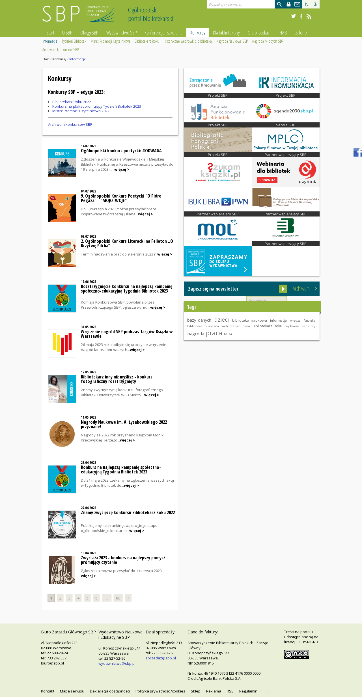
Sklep (196, 691)
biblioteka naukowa (249, 320)
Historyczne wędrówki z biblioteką (188, 41)
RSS (230, 691)
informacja (278, 320)
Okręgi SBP (89, 32)
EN (315, 4)
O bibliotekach (260, 32)
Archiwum (301, 288)
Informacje (49, 41)
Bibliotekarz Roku (147, 41)
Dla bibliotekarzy (226, 32)
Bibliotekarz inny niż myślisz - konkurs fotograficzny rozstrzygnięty (116, 379)
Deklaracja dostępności (110, 691)
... (106, 598)
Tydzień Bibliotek (74, 41)
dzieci (221, 319)
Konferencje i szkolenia (163, 32)
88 (118, 598)
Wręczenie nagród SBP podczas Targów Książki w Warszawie (127, 333)
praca (214, 332)
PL (306, 4)
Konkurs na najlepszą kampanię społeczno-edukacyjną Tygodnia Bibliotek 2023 (121, 469)
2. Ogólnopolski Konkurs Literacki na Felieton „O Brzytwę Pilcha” (127, 243)
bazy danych (199, 320)
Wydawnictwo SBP (121, 32)
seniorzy (308, 326)
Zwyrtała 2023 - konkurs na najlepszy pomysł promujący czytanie (123, 559)
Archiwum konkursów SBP (60, 49)
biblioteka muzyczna (203, 326)
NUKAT (229, 334)
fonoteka (309, 320)
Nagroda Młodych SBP (267, 41)
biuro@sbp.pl (52, 663)
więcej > (121, 169)
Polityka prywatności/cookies (160, 691)
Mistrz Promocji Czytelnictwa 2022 (80, 110)
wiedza (295, 320)
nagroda (195, 333)
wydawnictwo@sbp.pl (116, 663)
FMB (283, 32)
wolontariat (230, 326)
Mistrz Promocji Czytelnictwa (110, 41)
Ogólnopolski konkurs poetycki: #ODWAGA (121, 150)
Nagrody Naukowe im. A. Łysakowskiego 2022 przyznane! (124, 424)
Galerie (300, 32)
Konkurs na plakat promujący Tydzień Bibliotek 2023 (96, 106)
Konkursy (197, 32)
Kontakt (47, 691)
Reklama (213, 691)
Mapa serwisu (72, 691)
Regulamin (248, 691)
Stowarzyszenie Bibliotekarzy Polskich (79, 16)
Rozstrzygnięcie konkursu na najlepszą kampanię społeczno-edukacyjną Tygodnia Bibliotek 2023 (126, 288)
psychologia (292, 326)
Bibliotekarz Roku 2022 (71, 101)
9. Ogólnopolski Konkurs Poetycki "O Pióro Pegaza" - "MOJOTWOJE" (121, 198)
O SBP (67, 32)
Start (50, 32)
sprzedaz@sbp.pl (161, 658)
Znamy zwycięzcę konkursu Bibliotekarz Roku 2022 (128, 512)
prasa (246, 326)
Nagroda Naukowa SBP (232, 41)
